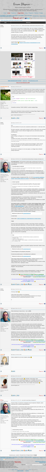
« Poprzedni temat (35, 457)
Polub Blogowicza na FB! (33, 80)
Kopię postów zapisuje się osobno (22, 178)
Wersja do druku (42, 462)
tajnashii (2, 354)
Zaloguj (41, 13)
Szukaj (8, 13)
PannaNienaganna (4, 86)
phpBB (13, 469)
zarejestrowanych (26, 213)
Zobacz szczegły (17, 461)
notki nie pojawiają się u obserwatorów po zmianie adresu (29, 218)
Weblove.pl (16, 469)
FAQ (4, 13)
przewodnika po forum (30, 275)
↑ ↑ (20, 470)
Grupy (26, 13)
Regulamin (30, 13)
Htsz (1, 158)
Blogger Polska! (20, 13)
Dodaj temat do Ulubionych (40, 461)
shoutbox (27, 470)
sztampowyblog (3, 375)
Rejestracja (36, 13)
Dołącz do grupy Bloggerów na (22, 82)
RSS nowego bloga (19, 206)
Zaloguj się (25, 80)
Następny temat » (43, 457)
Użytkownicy (13, 13)
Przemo (30, 469)
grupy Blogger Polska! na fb (40, 275)
